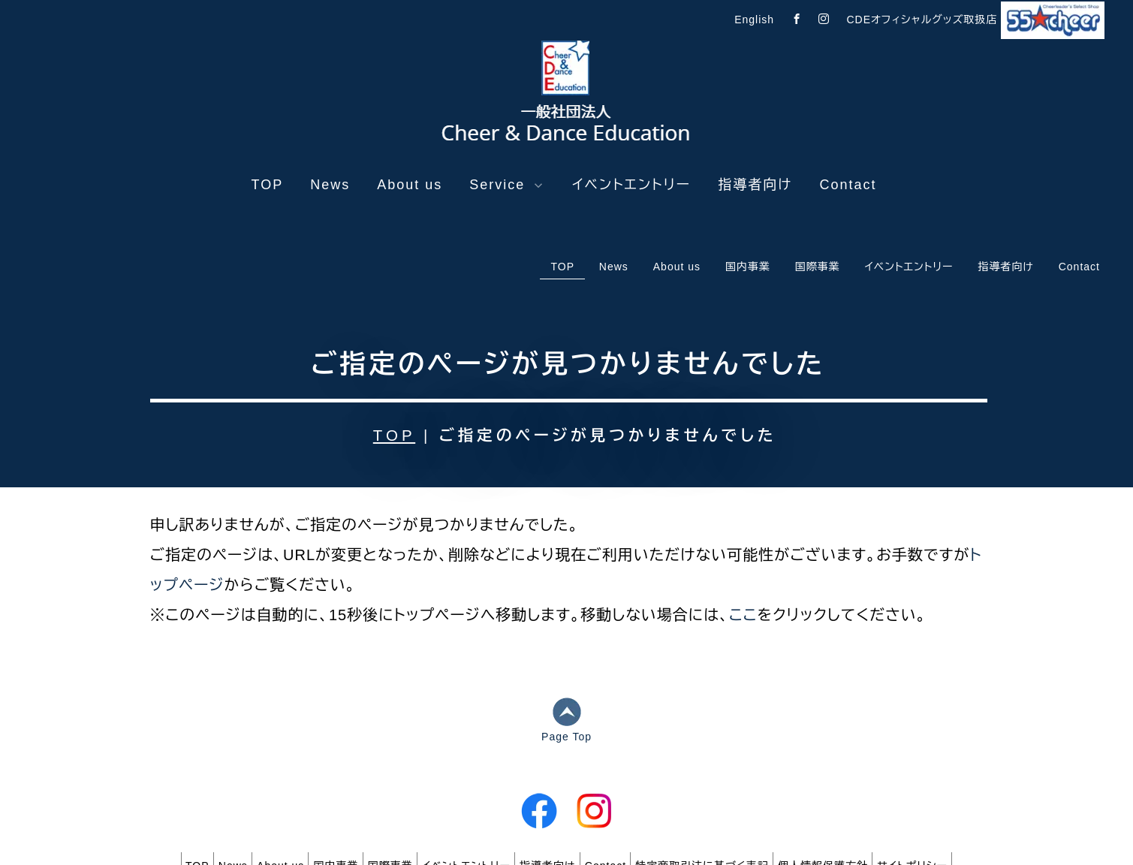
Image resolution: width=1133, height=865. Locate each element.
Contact (847, 184)
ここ (743, 534)
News (330, 184)
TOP (267, 184)
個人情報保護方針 (876, 782)
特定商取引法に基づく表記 (742, 782)
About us (409, 184)
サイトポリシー (979, 782)
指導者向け (755, 184)
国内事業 (309, 782)
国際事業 (376, 782)
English (754, 20)
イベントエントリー (631, 184)
